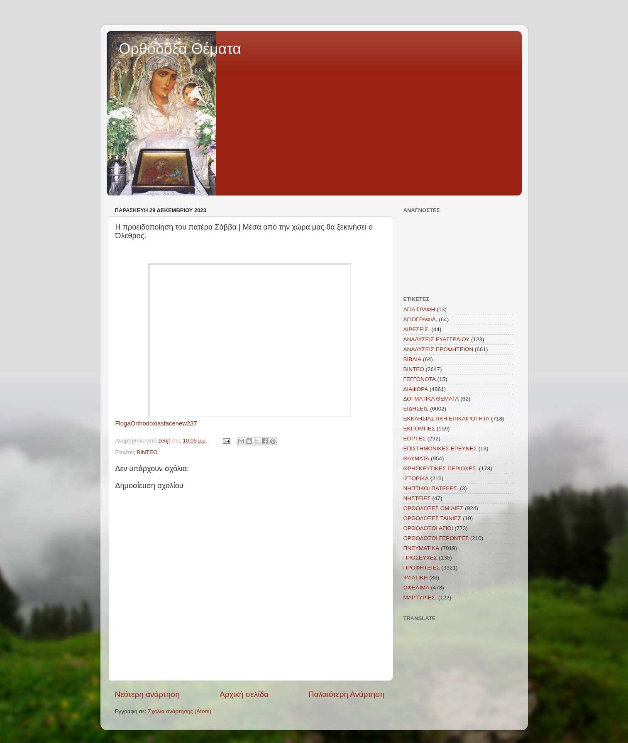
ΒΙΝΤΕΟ (147, 452)
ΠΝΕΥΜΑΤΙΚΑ (421, 548)
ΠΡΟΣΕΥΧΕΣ (420, 558)
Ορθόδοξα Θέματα (180, 48)
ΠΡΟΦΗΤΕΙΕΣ (421, 568)
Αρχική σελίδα (244, 694)
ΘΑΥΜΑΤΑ (416, 458)
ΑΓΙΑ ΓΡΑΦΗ (419, 309)
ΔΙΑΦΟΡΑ (415, 389)
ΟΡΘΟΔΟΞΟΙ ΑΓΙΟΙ (428, 528)
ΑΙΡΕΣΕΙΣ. (416, 329)
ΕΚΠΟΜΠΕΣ (419, 428)
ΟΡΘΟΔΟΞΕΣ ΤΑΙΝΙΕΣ (432, 518)
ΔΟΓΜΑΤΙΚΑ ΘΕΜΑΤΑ (431, 399)
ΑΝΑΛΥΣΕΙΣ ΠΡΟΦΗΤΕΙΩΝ (438, 349)
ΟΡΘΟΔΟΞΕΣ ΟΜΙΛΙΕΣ (433, 508)
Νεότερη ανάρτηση (147, 694)
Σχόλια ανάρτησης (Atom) (179, 711)
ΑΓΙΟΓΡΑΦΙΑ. (420, 319)
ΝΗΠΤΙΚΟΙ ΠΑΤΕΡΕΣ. (431, 488)
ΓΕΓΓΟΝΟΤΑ (419, 379)
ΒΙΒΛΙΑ (412, 359)
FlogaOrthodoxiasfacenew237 (156, 423)
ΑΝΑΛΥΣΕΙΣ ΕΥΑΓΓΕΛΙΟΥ (436, 339)
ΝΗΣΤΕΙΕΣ (417, 498)
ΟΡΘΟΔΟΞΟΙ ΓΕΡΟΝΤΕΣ (436, 538)
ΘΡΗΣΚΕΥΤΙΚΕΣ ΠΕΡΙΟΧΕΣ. (440, 468)
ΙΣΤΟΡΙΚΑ (416, 478)
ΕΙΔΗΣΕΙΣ (416, 409)
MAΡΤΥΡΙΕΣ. (420, 597)
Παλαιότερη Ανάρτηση (346, 694)
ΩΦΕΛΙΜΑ (416, 587)
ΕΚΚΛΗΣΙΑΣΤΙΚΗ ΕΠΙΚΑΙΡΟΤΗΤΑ (446, 418)
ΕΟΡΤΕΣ (414, 438)
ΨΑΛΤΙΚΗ (415, 577)
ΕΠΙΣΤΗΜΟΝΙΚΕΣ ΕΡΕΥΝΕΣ (440, 448)
